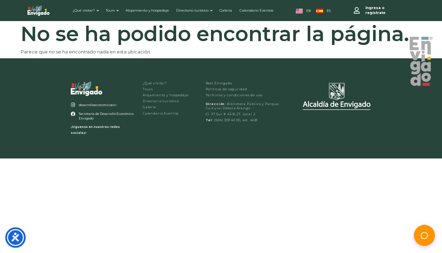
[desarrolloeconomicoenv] (73, 105)
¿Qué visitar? (85, 10)
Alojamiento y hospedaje (147, 10)
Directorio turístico (194, 10)
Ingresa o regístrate (375, 10)
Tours (112, 10)
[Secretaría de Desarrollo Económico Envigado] (73, 114)
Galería (225, 10)
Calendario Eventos (256, 10)
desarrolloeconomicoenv (98, 105)
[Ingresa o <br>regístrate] (356, 10)
